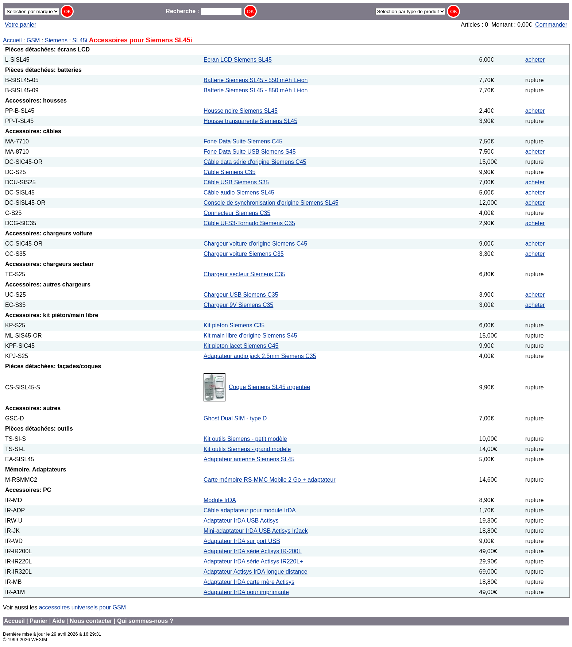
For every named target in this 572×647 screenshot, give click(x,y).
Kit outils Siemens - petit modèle (245, 439)
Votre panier (20, 25)
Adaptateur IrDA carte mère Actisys (249, 582)
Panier (38, 621)
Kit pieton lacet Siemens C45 (241, 346)
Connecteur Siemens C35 (237, 213)
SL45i (79, 40)
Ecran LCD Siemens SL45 (238, 60)
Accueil (12, 40)
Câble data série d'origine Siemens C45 (255, 162)
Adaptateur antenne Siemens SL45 (249, 459)
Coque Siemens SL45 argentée (269, 387)
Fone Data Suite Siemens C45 (243, 141)
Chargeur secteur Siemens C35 (244, 274)
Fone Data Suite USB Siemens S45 (250, 152)
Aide (58, 621)
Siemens (56, 40)
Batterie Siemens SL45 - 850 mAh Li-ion (256, 90)
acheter (535, 60)
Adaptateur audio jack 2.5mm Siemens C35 (260, 356)
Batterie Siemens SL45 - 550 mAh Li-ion (256, 80)
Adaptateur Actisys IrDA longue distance (256, 572)
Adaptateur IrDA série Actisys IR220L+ (253, 561)
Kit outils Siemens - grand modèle (247, 449)
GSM (33, 40)
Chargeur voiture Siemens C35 (244, 254)
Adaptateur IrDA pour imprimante (246, 592)
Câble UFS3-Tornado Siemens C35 (249, 223)
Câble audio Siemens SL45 (239, 192)
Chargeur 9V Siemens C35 (238, 305)
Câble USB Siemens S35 (236, 182)
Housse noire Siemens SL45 (241, 111)
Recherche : (204, 11)
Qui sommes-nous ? (145, 621)
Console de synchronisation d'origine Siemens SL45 (271, 203)
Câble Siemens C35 (229, 172)
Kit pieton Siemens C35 (234, 325)
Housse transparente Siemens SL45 (250, 121)
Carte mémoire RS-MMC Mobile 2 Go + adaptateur (269, 480)
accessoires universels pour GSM (82, 607)
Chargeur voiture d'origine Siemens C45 (255, 243)
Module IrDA (220, 500)
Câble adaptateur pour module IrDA (250, 510)
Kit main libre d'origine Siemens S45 (250, 335)
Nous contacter (91, 621)
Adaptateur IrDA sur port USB (242, 541)
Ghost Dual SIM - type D (235, 418)
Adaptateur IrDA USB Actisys (241, 520)
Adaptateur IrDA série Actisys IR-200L (253, 551)
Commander (551, 25)
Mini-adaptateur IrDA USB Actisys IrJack (256, 531)
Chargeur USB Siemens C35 (241, 295)
